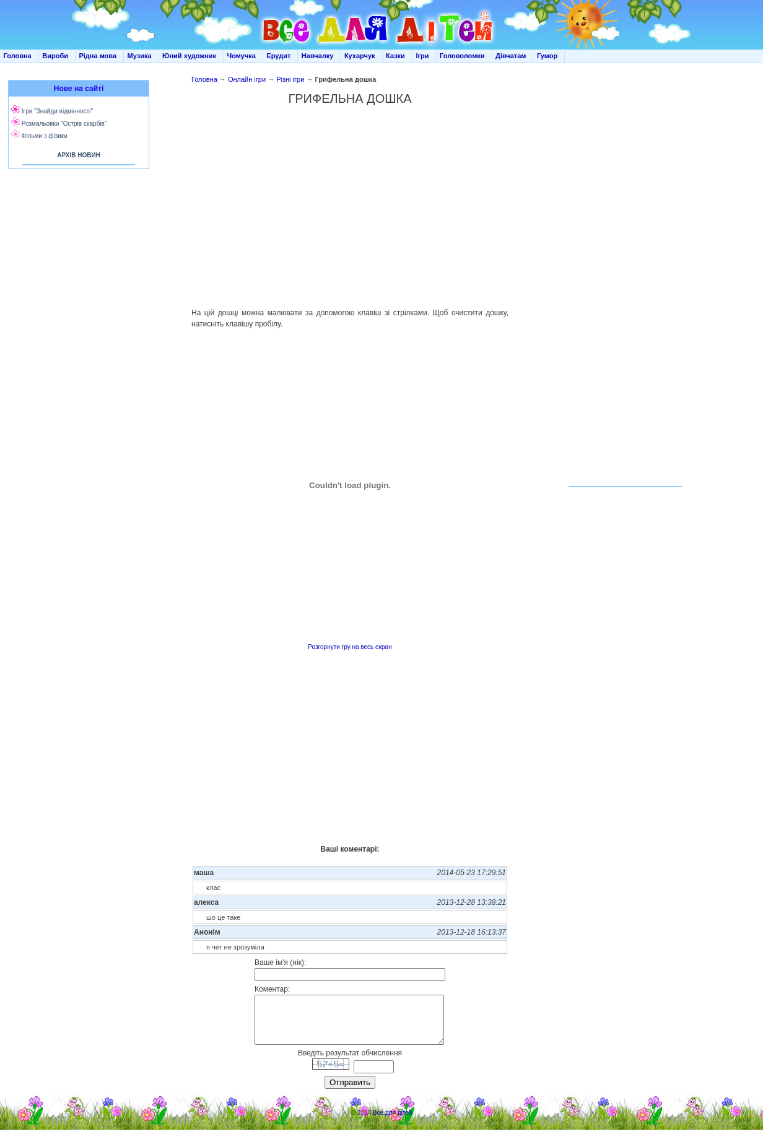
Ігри (422, 55)
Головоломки (462, 55)
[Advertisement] (76, 297)
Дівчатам (510, 55)
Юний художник (189, 55)
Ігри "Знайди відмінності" (57, 111)
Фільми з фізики (45, 136)
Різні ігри (290, 79)
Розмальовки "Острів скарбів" (64, 123)
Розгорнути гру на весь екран (349, 647)
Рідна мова (97, 55)
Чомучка (241, 55)
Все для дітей (392, 1122)
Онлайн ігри (247, 79)
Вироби (55, 55)
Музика (140, 55)
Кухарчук (359, 55)
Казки (395, 55)
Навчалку (318, 55)
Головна (18, 55)
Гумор (547, 55)
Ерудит (278, 55)
